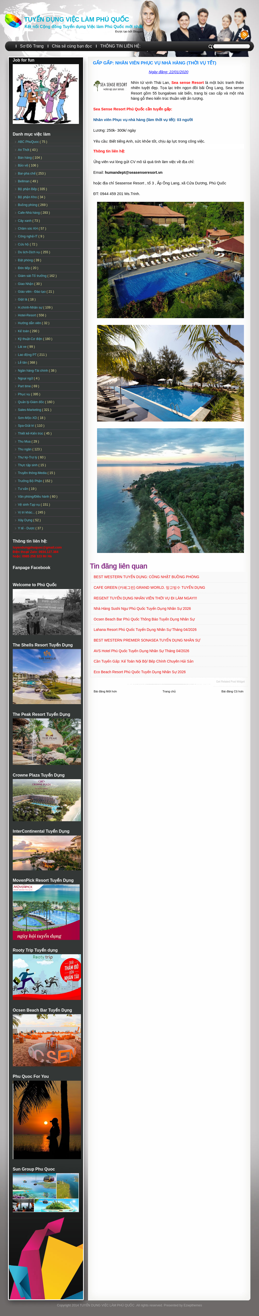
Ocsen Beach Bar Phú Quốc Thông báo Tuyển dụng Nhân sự (144, 619)
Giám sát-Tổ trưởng (32, 276)
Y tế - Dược (27, 528)
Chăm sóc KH (28, 228)
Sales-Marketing (30, 410)
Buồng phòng (28, 205)
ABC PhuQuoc (29, 142)
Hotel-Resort (27, 315)
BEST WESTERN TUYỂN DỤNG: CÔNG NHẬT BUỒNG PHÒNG (146, 577)
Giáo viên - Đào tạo (32, 291)
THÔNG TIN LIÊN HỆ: (120, 46)
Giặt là (23, 299)
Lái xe (23, 347)
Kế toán (24, 331)
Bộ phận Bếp (28, 189)
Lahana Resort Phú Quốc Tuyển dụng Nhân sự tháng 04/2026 (145, 629)
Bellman (24, 181)
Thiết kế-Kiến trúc (31, 433)
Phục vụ (24, 394)
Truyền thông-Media (32, 473)
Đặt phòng (26, 260)
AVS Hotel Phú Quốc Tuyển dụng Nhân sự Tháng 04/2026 (141, 651)
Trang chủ (169, 691)
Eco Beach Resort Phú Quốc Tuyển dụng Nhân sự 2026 (140, 672)
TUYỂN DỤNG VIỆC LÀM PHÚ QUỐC (76, 19)
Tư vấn (23, 489)
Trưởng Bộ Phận (30, 481)
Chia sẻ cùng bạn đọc (72, 46)
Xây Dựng (25, 520)
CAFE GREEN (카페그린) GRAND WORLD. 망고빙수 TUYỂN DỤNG (149, 587)
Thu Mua (24, 441)
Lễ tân (23, 362)
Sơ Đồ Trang (32, 46)
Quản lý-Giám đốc (31, 402)
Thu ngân (25, 449)
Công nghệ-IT (28, 236)
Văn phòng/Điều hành (34, 496)
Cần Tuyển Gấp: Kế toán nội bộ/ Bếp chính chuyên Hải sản (144, 661)
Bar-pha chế (27, 173)
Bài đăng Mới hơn (105, 691)
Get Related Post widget (230, 681)
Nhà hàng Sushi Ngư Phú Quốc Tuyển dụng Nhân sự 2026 (142, 608)
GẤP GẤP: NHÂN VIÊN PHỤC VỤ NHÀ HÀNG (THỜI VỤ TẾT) (154, 63)
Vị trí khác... (27, 512)
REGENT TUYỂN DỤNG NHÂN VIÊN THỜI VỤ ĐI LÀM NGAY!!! (145, 598)
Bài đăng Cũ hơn (232, 691)
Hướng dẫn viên (30, 323)
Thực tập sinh (28, 465)
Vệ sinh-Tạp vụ (29, 504)
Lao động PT (27, 355)
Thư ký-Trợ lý (28, 457)
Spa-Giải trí (26, 425)
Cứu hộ (24, 244)
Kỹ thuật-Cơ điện (30, 339)
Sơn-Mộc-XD (28, 418)
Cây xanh (25, 221)
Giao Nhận (26, 284)
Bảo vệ (23, 165)
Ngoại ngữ (26, 378)
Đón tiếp (24, 268)
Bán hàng (25, 157)
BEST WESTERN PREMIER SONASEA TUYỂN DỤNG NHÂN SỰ (147, 640)
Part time (25, 386)
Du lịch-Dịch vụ (29, 252)
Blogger (138, 31)
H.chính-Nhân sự (30, 307)
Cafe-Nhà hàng (29, 213)
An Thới (24, 150)
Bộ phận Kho (28, 197)
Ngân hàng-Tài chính (33, 370)
